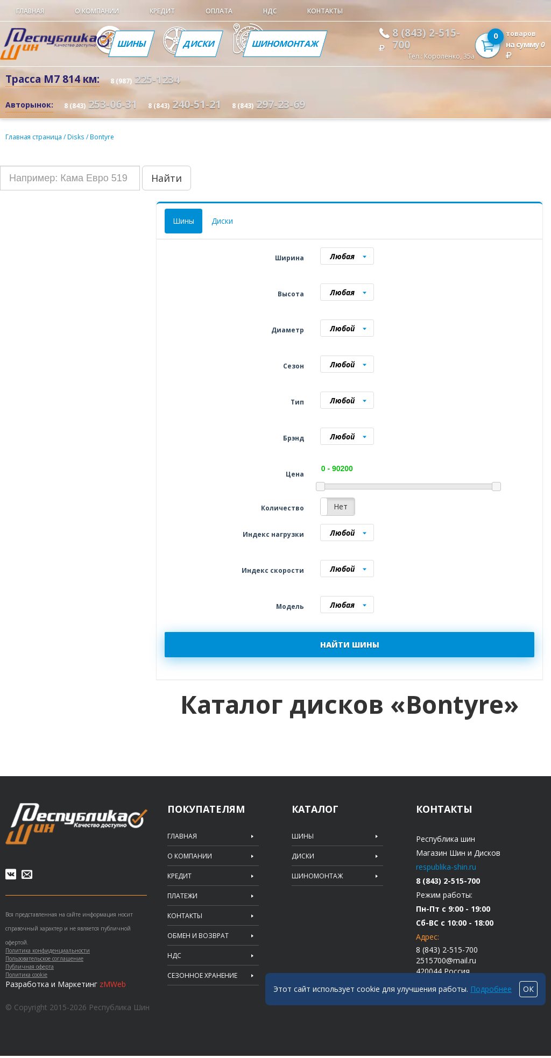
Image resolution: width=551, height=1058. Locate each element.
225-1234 (145, 79)
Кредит (162, 11)
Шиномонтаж (288, 43)
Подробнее (491, 989)
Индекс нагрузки (273, 533)
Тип (297, 401)
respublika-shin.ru (446, 866)
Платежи (182, 895)
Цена (295, 473)
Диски (200, 43)
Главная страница (34, 136)
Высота (291, 293)
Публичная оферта (29, 968)
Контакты (325, 11)
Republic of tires (76, 823)
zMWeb (113, 986)
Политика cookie (26, 976)
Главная (30, 11)
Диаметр (287, 329)
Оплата (219, 11)
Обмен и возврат (198, 935)
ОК (528, 989)
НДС (270, 11)
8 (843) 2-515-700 (426, 39)
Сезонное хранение (202, 975)
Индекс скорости (273, 569)
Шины (132, 43)
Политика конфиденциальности (47, 952)
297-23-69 (268, 104)
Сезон (293, 365)
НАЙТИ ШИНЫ (349, 644)
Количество (282, 507)
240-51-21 (184, 104)
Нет (341, 506)
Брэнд (293, 437)
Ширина (289, 257)
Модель (290, 605)
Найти (166, 177)
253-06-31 (100, 104)
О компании (97, 11)
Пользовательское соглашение (44, 960)
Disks (77, 136)
